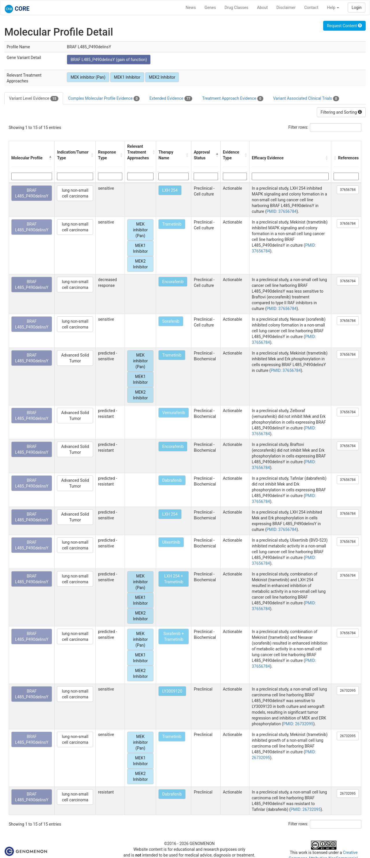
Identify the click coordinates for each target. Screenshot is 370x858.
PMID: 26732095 (298, 724)
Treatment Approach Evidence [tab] (232, 98)
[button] (50, 158)
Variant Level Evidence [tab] (33, 98)
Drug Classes (236, 7)
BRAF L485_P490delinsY (31, 193)
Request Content (344, 25)
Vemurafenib (173, 412)
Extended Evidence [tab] (170, 98)
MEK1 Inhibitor (127, 77)
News (191, 7)
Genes (210, 7)
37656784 (348, 190)
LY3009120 (172, 691)
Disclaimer (285, 7)
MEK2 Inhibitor (162, 77)
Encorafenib (173, 281)
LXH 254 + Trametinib (173, 579)
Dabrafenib (172, 480)
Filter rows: (298, 127)
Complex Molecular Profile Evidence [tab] (104, 98)
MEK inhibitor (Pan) (88, 77)
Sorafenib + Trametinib (173, 636)
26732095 (348, 691)
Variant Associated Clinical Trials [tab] (306, 98)
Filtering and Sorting (341, 112)
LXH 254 (169, 190)
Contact (311, 7)
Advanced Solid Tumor (75, 358)
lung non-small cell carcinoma (75, 193)
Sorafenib (171, 321)
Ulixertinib (171, 542)
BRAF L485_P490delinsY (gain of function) (109, 59)
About (262, 7)
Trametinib (172, 224)
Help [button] (333, 7)
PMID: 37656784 (282, 211)
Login (357, 7)
